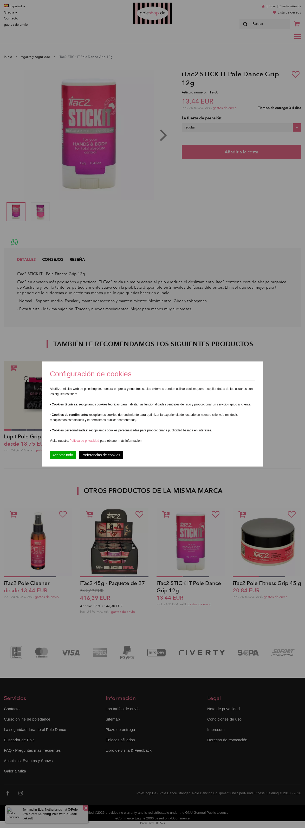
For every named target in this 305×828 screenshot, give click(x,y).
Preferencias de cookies (100, 455)
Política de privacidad (84, 441)
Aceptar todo (63, 455)
